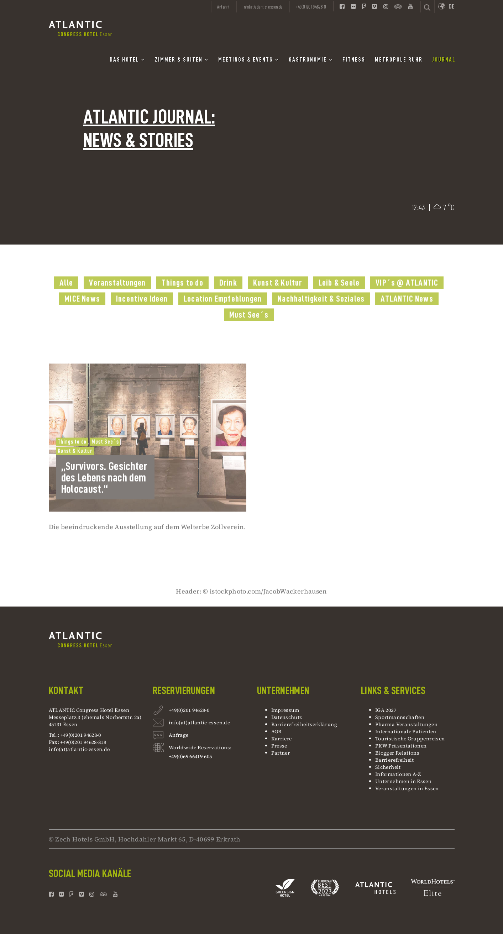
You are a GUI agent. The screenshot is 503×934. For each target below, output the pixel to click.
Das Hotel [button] (127, 60)
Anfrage (179, 735)
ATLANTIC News (407, 310)
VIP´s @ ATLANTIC (407, 294)
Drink (228, 294)
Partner (280, 752)
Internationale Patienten (406, 731)
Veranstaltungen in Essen (407, 788)
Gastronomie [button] (311, 60)
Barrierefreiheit (394, 760)
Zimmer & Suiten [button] (182, 60)
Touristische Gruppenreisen (410, 738)
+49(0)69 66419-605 (190, 756)
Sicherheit (388, 767)
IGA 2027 (385, 710)
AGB (276, 731)
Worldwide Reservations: (200, 747)
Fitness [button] (353, 60)
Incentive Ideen (142, 310)
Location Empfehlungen (223, 310)
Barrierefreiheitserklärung (304, 724)
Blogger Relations (397, 752)
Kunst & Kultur (278, 294)
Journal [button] (444, 60)
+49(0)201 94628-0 (189, 711)
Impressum (285, 710)
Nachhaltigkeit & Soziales (321, 310)
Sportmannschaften (399, 717)
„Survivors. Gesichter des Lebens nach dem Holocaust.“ (104, 489)
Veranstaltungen (117, 294)
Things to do (182, 294)
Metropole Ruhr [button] (399, 60)
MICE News (82, 310)
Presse (279, 745)
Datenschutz (286, 717)
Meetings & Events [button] (248, 60)
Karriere (281, 738)
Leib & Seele (339, 294)
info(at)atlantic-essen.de (79, 749)
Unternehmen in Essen (403, 781)
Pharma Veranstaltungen (406, 724)
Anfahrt (223, 7)
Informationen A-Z (398, 774)
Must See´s (249, 326)
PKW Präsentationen (400, 745)
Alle (66, 294)
